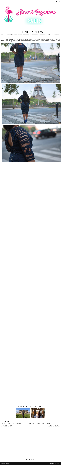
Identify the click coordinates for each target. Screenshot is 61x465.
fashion (12, 423)
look (36, 423)
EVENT (12, 1)
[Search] (59, 1)
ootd (38, 423)
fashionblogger (17, 423)
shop (45, 423)
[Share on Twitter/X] (7, 421)
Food (21, 1)
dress (9, 423)
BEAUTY (36, 1)
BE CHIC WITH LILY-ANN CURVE (30, 32)
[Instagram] (7, 440)
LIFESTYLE (27, 1)
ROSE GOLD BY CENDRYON (7, 426)
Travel (16, 1)
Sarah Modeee (6, 463)
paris (40, 423)
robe (43, 423)
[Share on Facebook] (5, 421)
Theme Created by (55, 463)
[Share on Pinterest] (9, 421)
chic (7, 423)
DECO (32, 1)
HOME (3, 1)
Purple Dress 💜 (22, 418)
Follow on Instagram (30, 459)
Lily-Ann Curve (31, 423)
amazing (3, 423)
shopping (48, 423)
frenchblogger (24, 423)
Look (7, 1)
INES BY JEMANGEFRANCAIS (54, 426)
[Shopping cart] (57, 1)
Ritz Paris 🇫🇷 (37, 418)
